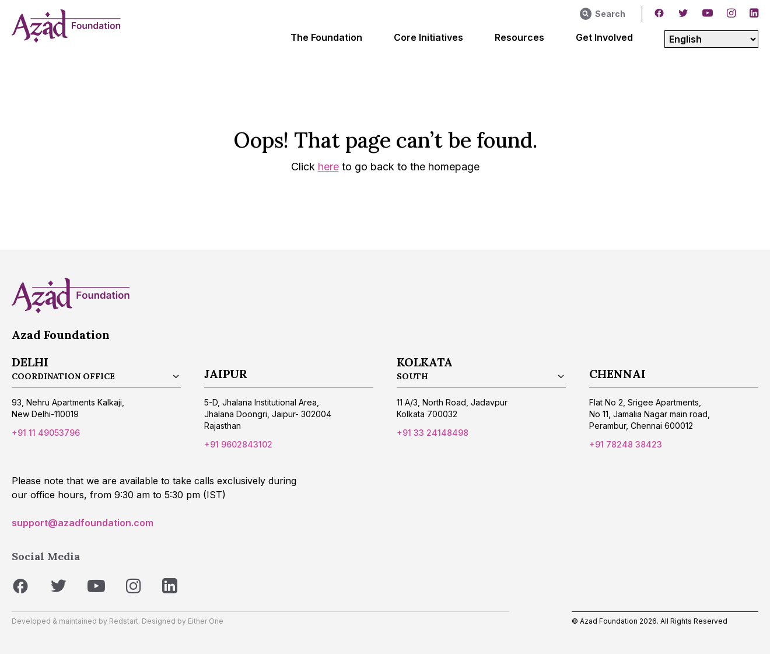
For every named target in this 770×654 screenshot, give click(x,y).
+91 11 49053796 (46, 433)
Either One (205, 621)
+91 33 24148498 (432, 433)
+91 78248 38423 (625, 444)
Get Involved (604, 37)
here (328, 166)
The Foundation (326, 37)
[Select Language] (711, 39)
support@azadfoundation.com (82, 523)
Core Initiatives (428, 37)
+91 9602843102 (238, 444)
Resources (519, 37)
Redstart (123, 621)
